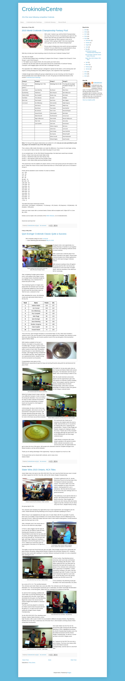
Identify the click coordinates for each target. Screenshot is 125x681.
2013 (85, 74)
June (87, 47)
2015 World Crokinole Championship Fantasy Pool (45, 30)
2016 (85, 36)
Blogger (69, 672)
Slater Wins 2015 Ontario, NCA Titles (39, 470)
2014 (85, 71)
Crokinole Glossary (50, 22)
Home (49, 660)
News (22, 22)
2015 (85, 38)
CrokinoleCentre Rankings (34, 22)
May (87, 49)
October (88, 42)
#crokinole (45, 238)
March (87, 64)
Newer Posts (25, 660)
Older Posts (74, 660)
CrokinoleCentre (42, 9)
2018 (85, 32)
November (88, 40)
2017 (85, 34)
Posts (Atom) (32, 662)
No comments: (43, 225)
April (87, 62)
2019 (85, 29)
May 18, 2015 (50, 240)
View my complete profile (89, 100)
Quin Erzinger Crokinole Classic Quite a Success (44, 234)
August (87, 44)
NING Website (50, 215)
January (88, 69)
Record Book (62, 22)
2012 (85, 76)
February (88, 66)
